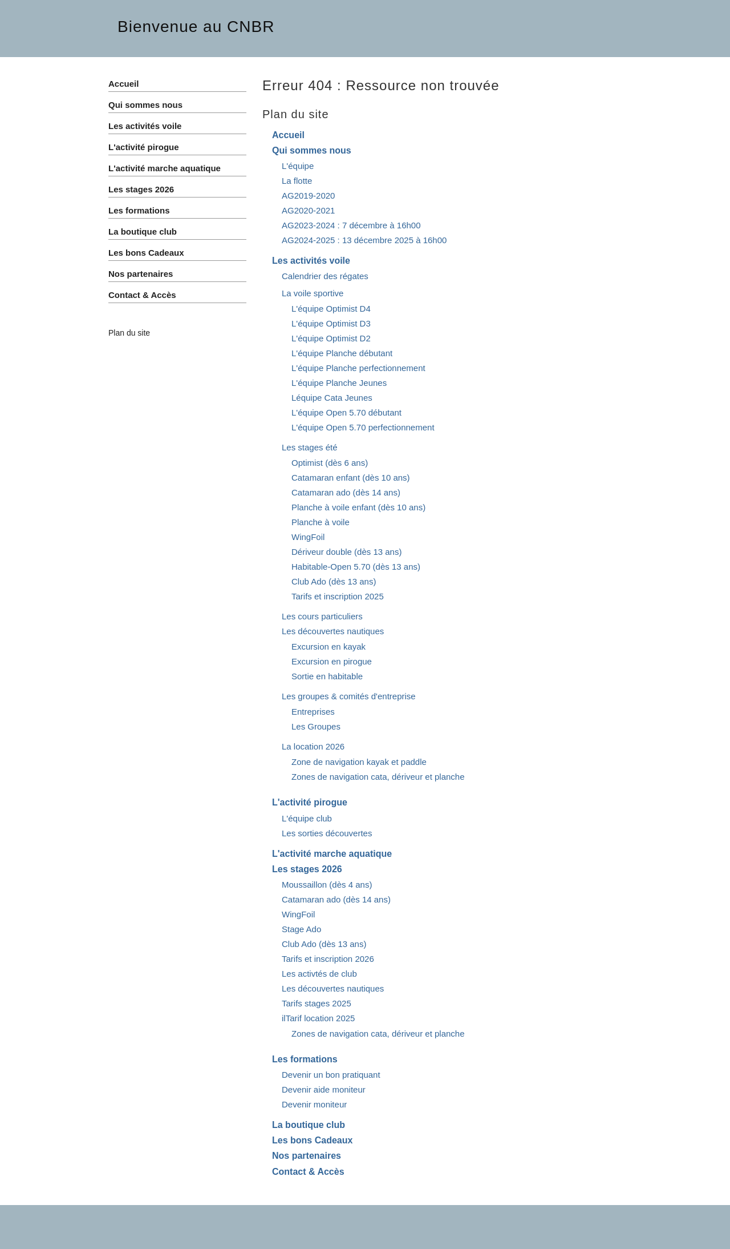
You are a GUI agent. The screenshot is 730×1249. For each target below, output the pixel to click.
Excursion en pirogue (331, 661)
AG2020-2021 (308, 210)
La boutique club (308, 1125)
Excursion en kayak (328, 646)
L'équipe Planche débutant (341, 353)
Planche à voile (320, 522)
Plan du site (129, 332)
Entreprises (313, 711)
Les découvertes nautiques (333, 631)
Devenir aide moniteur (324, 1089)
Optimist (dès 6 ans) (329, 463)
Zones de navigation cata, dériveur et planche (378, 776)
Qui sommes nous (311, 150)
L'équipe (298, 166)
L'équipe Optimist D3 (331, 323)
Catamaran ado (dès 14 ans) (345, 492)
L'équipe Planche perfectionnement (358, 368)
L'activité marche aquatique (332, 854)
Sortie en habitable (327, 676)
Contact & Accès (308, 1172)
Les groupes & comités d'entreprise (349, 696)
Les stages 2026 (307, 869)
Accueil (288, 135)
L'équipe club (307, 818)
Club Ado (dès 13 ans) (333, 581)
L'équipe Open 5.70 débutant (346, 412)
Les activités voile (311, 260)
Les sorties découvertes (327, 833)
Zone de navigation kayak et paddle (359, 762)
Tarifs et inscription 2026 (328, 959)
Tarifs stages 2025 (316, 1003)
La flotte (297, 181)
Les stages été (310, 447)
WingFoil (308, 537)
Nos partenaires (306, 1156)
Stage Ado (301, 929)
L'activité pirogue (309, 802)
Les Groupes (315, 726)
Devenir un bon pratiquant (331, 1074)
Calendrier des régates (325, 276)
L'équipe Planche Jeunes (339, 383)
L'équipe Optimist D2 (331, 338)
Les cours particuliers (322, 616)
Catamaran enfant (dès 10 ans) (350, 477)
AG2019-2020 (308, 195)
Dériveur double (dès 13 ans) (346, 552)
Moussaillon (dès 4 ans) (327, 884)
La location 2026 (313, 746)
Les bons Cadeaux (312, 1140)
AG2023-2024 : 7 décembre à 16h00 (351, 225)
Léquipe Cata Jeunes (331, 397)
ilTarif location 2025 (318, 1018)
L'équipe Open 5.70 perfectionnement (363, 427)
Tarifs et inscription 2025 (337, 596)
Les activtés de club (319, 973)
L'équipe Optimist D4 (331, 308)
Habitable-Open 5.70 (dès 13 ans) (355, 566)
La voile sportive (312, 293)
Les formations (305, 1059)
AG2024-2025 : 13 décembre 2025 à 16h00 (364, 240)
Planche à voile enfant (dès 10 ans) (358, 507)
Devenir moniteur (314, 1104)
